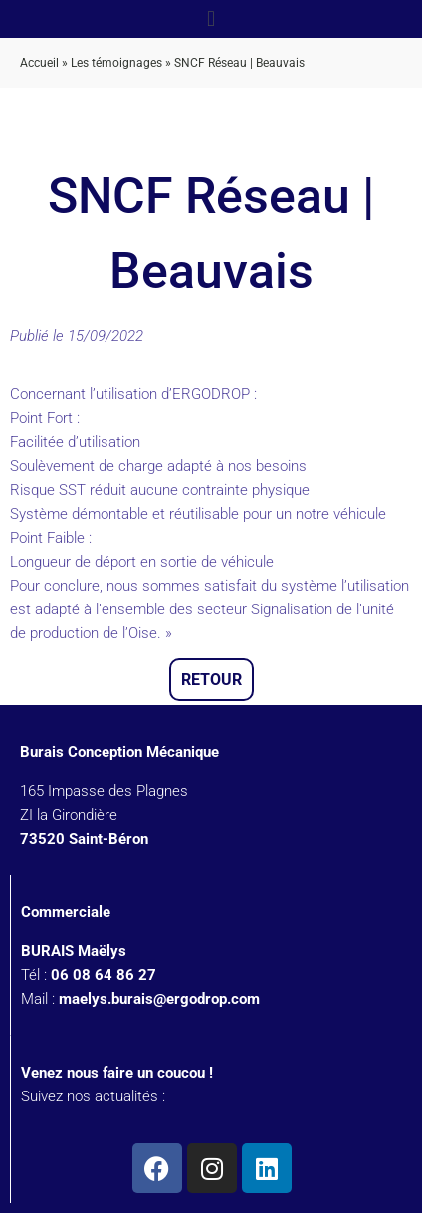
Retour (211, 679)
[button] (210, 18)
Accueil (39, 63)
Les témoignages (116, 63)
